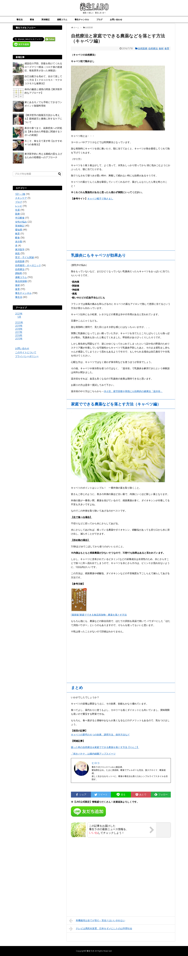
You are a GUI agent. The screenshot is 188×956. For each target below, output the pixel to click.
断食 (32, 19)
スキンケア (21, 197)
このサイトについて (25, 352)
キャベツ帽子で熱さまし (100, 198)
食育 (166, 48)
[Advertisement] (121, 224)
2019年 (18, 325)
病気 (17, 253)
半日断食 (20, 217)
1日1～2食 (20, 194)
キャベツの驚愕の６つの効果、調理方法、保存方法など (100, 734)
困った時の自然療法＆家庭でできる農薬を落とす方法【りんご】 (105, 747)
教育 (17, 233)
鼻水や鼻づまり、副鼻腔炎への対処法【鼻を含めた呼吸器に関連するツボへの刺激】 (43, 131)
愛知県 (18, 229)
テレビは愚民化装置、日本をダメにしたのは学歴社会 (100, 928)
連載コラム (62, 19)
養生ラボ (90, 951)
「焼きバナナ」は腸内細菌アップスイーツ (93, 753)
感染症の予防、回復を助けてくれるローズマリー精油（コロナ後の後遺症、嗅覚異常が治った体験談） (43, 67)
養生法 (19, 19)
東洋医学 (20, 249)
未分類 (18, 241)
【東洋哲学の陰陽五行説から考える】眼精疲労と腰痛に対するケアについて (43, 119)
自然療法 (153, 48)
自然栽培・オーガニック (28, 265)
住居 (17, 209)
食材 (161, 48)
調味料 (18, 273)
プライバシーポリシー (27, 356)
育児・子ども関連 (24, 257)
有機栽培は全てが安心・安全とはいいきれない (97, 920)
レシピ (18, 205)
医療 (17, 213)
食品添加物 (21, 281)
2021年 (18, 313)
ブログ (99, 19)
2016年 (18, 335)
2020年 (19, 322)
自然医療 (142, 48)
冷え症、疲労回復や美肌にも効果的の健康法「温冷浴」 (133, 391)
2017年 (18, 332)
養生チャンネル (82, 19)
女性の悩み (21, 221)
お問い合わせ (116, 19)
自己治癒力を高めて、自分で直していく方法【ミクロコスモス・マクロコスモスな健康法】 (43, 80)
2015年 (18, 338)
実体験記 (45, 19)
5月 (19, 316)
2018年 (18, 328)
